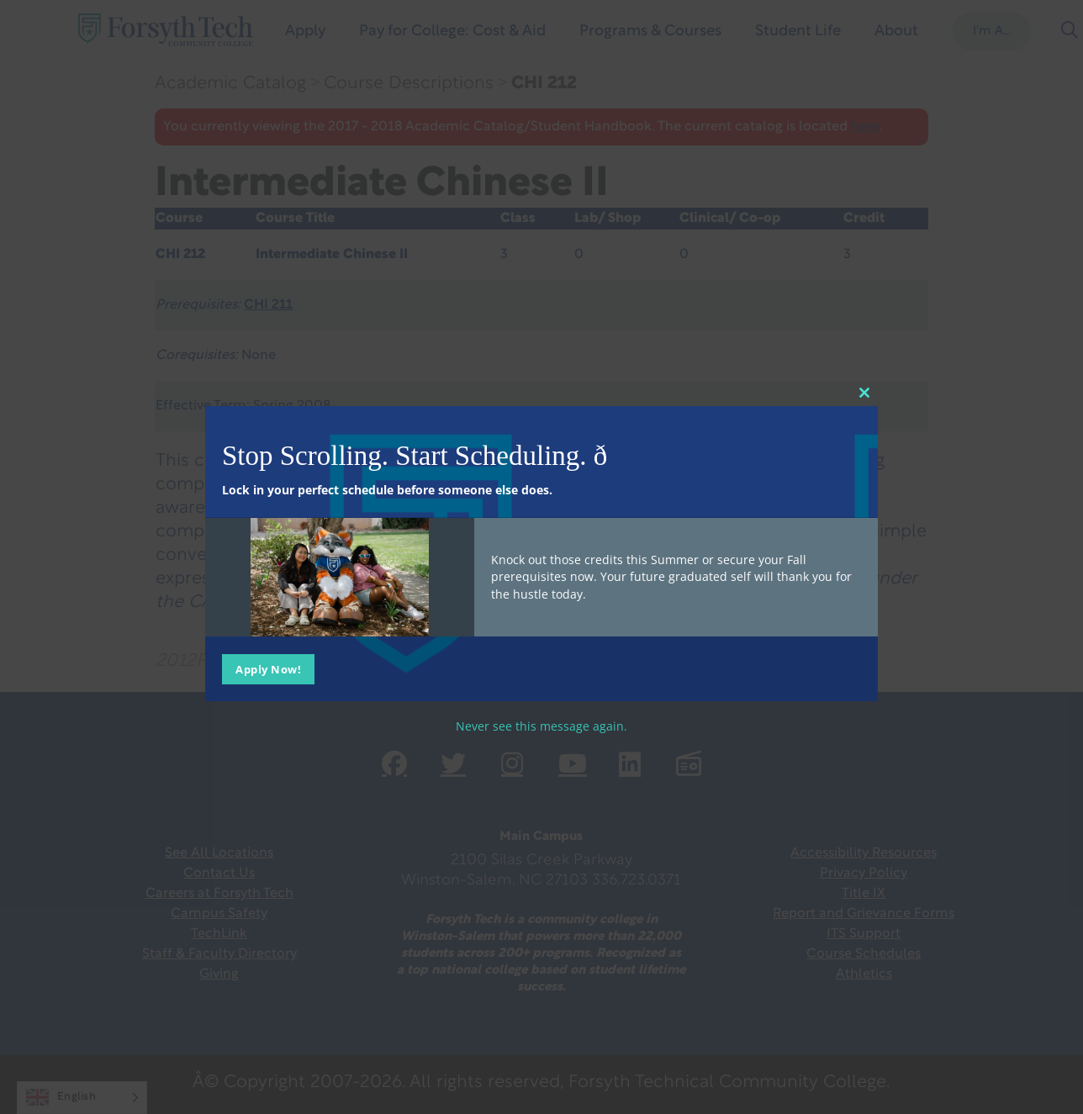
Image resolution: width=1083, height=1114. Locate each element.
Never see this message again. (541, 726)
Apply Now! (268, 669)
